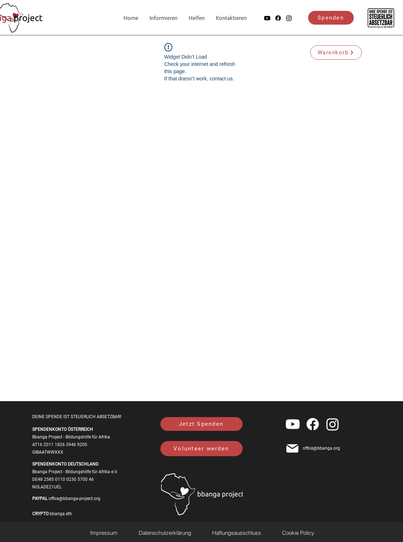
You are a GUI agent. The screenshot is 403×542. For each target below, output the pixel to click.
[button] (196, 18)
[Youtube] (267, 18)
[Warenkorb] (336, 52)
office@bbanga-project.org (74, 498)
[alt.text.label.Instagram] (289, 18)
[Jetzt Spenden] (201, 424)
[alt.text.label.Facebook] (278, 18)
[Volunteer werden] (201, 448)
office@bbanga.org (321, 448)
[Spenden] (331, 18)
